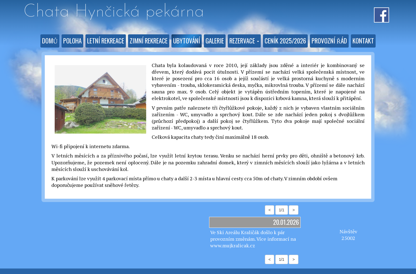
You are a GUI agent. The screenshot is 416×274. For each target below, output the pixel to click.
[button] (244, 41)
